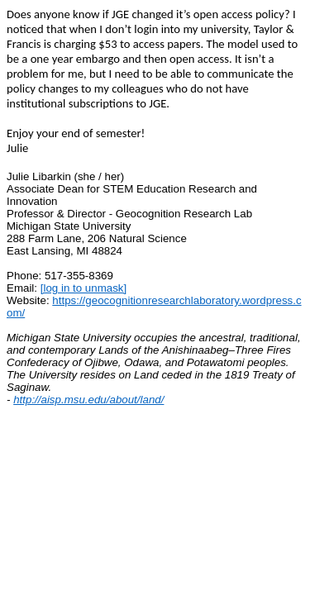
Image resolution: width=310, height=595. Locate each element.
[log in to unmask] (83, 288)
